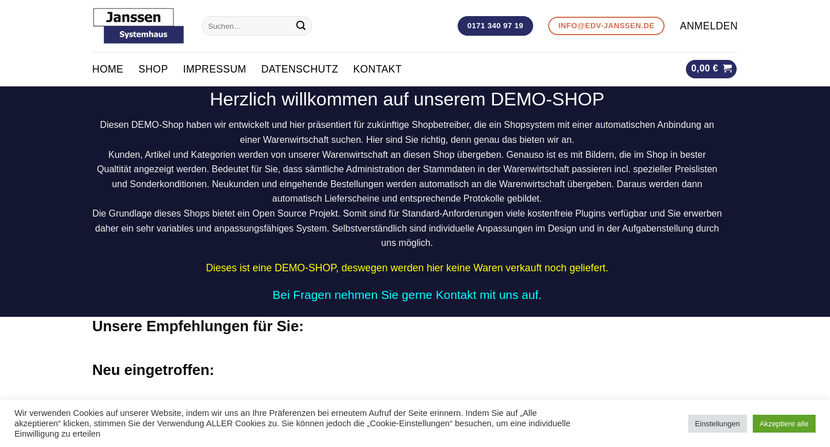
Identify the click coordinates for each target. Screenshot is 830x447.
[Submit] (301, 26)
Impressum (214, 69)
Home (107, 69)
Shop (153, 69)
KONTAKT (377, 69)
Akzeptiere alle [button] (784, 423)
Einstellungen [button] (717, 423)
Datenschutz (299, 69)
